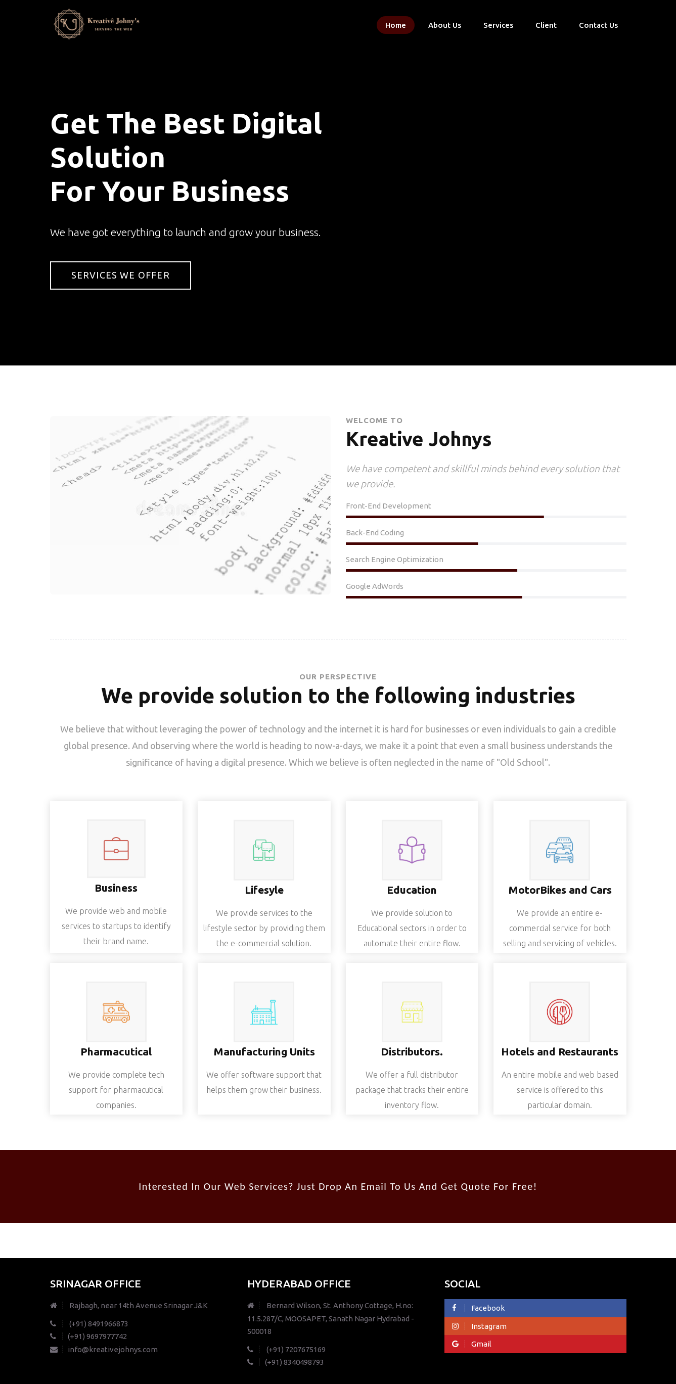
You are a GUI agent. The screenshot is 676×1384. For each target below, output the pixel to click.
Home (395, 25)
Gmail (471, 1344)
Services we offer (120, 275)
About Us (444, 25)
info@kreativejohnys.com (104, 1349)
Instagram (479, 1326)
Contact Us (598, 25)
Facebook (478, 1308)
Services (498, 25)
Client (546, 25)
